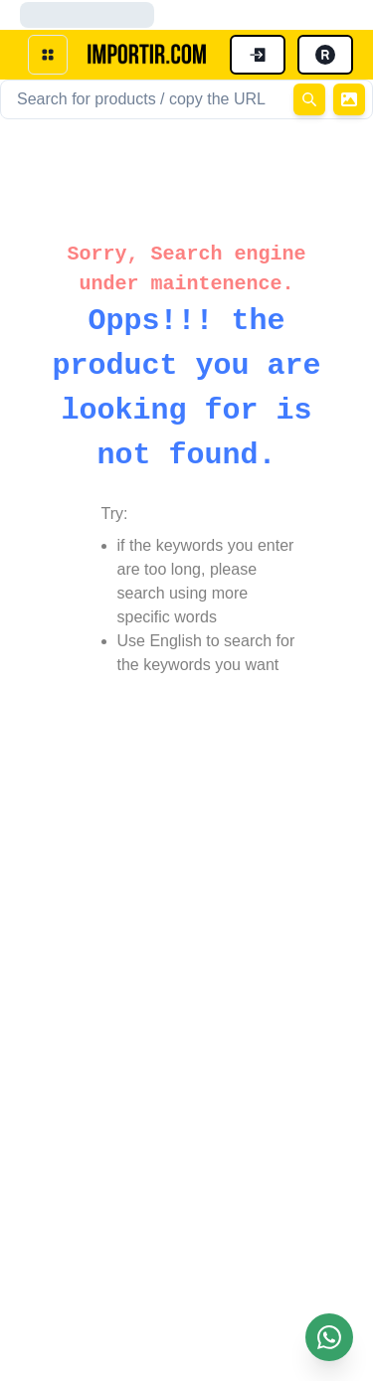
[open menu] (48, 55)
